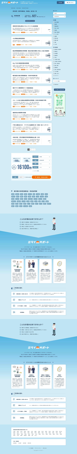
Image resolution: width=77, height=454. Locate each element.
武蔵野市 (18, 201)
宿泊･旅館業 (57, 22)
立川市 (29, 203)
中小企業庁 (19, 443)
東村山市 (40, 199)
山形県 (32, 431)
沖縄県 (29, 435)
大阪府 (57, 432)
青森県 (18, 431)
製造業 (56, 24)
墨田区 (21, 196)
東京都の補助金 (18, 8)
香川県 (43, 434)
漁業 (55, 42)
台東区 (42, 194)
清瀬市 (32, 201)
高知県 (50, 434)
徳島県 (40, 434)
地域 (35, 160)
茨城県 (39, 431)
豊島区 (17, 206)
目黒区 (17, 203)
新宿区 (13, 199)
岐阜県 (35, 432)
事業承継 (56, 67)
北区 (34, 194)
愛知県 (43, 432)
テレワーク (56, 75)
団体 (21, 177)
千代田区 (37, 194)
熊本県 (14, 435)
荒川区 (41, 203)
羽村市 (37, 203)
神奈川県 (60, 431)
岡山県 (29, 434)
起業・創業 (56, 65)
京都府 (53, 432)
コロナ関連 (56, 71)
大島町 (29, 196)
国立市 (17, 196)
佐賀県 (57, 434)
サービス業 (56, 34)
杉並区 (25, 199)
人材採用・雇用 (57, 59)
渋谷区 (36, 201)
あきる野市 (26, 206)
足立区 (21, 206)
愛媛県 (47, 434)
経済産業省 (14, 443)
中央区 (21, 194)
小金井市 (41, 196)
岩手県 (21, 431)
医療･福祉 (56, 38)
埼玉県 (50, 431)
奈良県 (14, 434)
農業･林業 (56, 40)
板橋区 (44, 199)
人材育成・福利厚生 (58, 61)
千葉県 (53, 431)
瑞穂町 (47, 201)
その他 (56, 44)
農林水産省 (29, 443)
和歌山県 (18, 434)
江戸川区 (23, 201)
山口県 (36, 434)
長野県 (32, 432)
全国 (32, 435)
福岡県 (54, 434)
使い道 (35, 167)
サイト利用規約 (31, 448)
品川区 (46, 194)
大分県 (18, 435)
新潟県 (14, 432)
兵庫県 (60, 432)
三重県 (46, 432)
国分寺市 (13, 196)
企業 (15, 177)
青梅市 (30, 206)
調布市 (13, 206)
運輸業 (56, 36)
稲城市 (25, 203)
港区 (39, 201)
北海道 (14, 431)
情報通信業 (56, 26)
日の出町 (17, 199)
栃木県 (43, 431)
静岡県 (39, 432)
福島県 (35, 431)
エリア (35, 156)
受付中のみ (56, 84)
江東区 (28, 201)
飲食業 (56, 30)
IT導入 (56, 57)
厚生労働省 (24, 443)
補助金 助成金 (13, 8)
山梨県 (28, 432)
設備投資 (56, 55)
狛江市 (43, 201)
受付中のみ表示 (28, 177)
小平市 (37, 196)
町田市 (13, 203)
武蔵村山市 (14, 201)
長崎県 (61, 434)
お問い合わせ (45, 448)
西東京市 (49, 203)
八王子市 (30, 194)
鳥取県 (22, 434)
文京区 (46, 196)
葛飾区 (45, 203)
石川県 (21, 432)
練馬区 (33, 203)
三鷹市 (13, 194)
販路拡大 (56, 51)
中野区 (25, 194)
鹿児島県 (25, 435)
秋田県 (28, 431)
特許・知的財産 (57, 63)
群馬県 (46, 431)
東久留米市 (30, 199)
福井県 (25, 432)
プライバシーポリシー (38, 448)
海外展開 (56, 53)
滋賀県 (50, 432)
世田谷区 (17, 194)
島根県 (25, 434)
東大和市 (35, 199)
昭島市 (21, 199)
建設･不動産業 (57, 32)
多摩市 (25, 196)
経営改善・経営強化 (58, 49)
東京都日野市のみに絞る (30, 21)
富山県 (18, 432)
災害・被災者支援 (57, 69)
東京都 (57, 431)
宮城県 (25, 431)
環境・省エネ (57, 73)
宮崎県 (21, 435)
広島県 (33, 434)
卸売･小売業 (57, 28)
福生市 (21, 203)
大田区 (33, 196)
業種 (35, 163)
